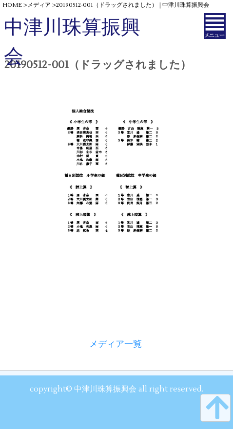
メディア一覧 (115, 344)
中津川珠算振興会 (72, 42)
